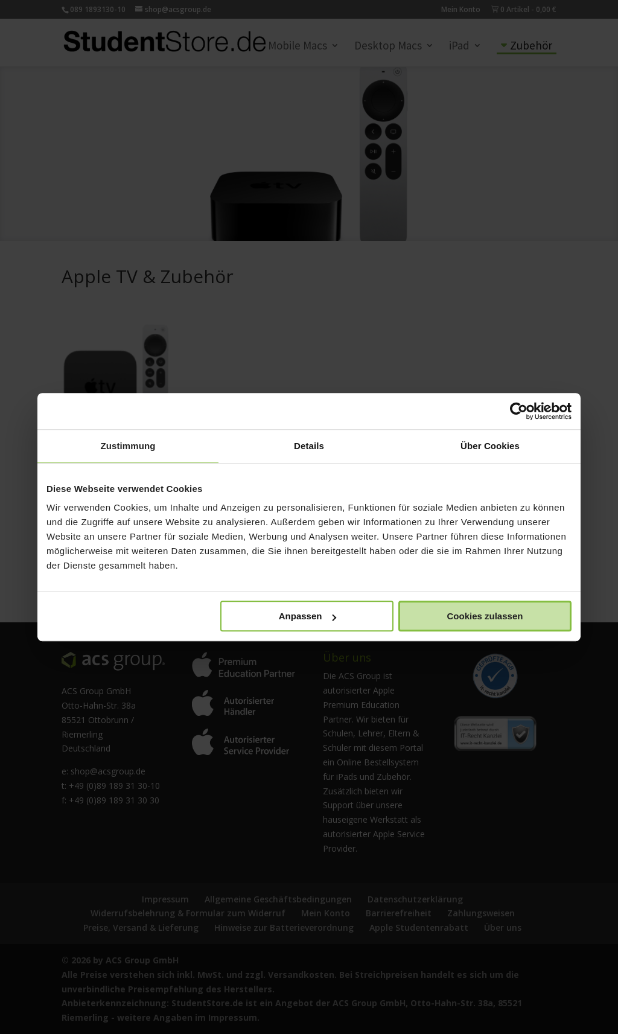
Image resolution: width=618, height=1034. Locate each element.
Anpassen (308, 616)
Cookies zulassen (485, 616)
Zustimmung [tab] (128, 446)
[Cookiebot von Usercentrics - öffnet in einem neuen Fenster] (519, 411)
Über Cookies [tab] (490, 446)
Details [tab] (309, 446)
